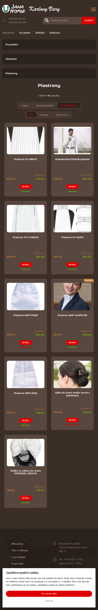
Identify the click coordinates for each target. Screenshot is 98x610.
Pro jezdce (24, 32)
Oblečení (40, 32)
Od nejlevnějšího (45, 105)
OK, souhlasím (49, 594)
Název (25, 105)
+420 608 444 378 (17, 22)
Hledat (89, 20)
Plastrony (55, 32)
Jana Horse (8, 32)
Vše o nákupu (20, 550)
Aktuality (17, 543)
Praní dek (17, 563)
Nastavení (49, 601)
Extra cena (61, 115)
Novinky (44, 115)
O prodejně (18, 557)
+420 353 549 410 (16, 19)
